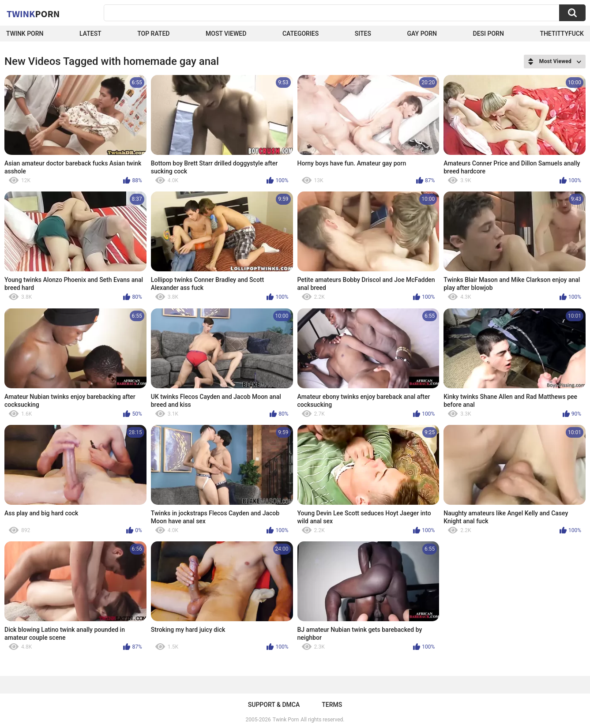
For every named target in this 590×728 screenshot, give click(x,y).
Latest (90, 33)
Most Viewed (226, 33)
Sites (363, 33)
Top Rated (153, 33)
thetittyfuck (562, 33)
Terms (332, 704)
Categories (300, 33)
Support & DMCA (274, 704)
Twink (33, 14)
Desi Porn (488, 33)
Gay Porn (422, 33)
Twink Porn (25, 33)
